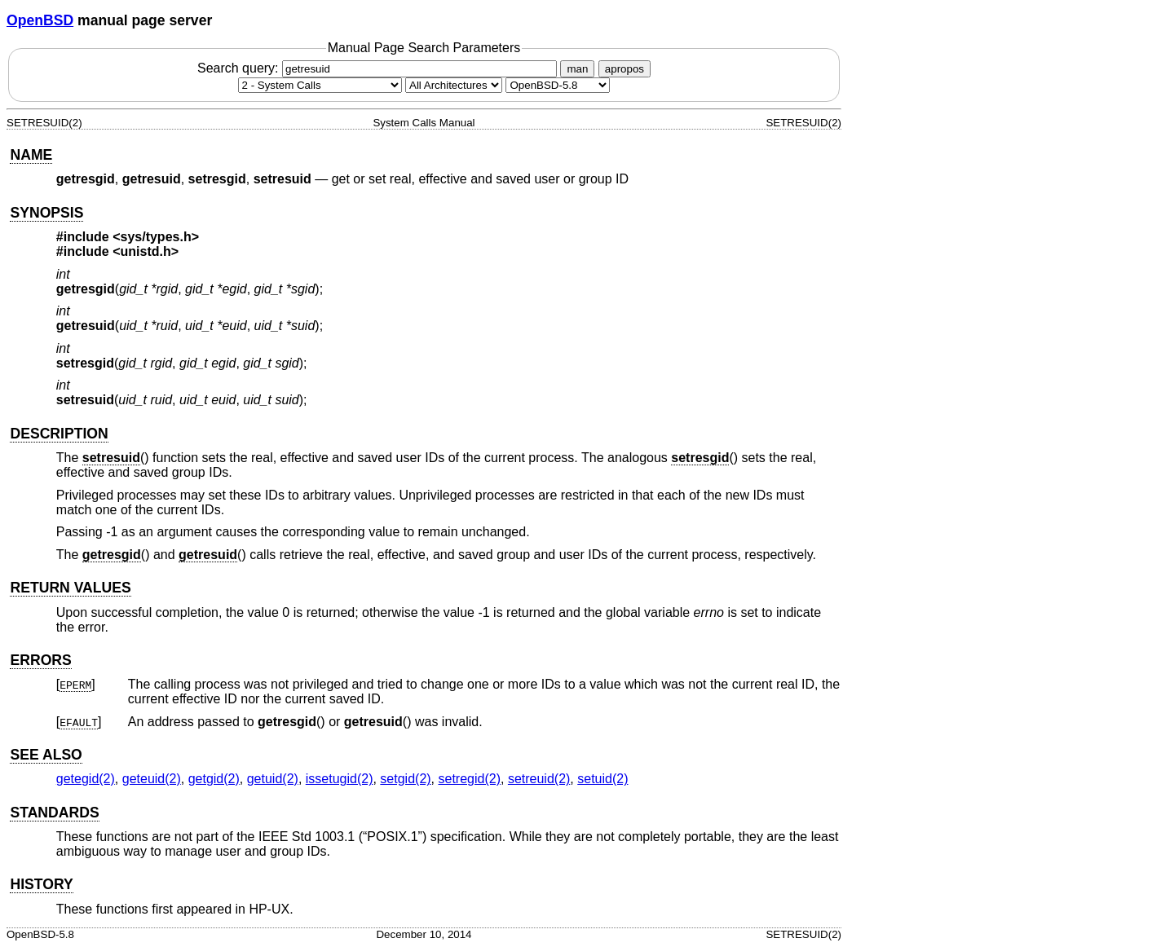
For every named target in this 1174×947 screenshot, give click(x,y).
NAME (31, 155)
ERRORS (40, 660)
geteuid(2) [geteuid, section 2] (151, 779)
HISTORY (41, 884)
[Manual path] (557, 85)
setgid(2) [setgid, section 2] (405, 779)
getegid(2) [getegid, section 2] (85, 779)
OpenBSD (40, 20)
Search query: (379, 68)
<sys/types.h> (156, 237)
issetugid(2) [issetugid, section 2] (339, 779)
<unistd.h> (146, 251)
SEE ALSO (46, 755)
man (577, 69)
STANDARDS (54, 812)
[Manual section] (320, 85)
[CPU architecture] (453, 85)
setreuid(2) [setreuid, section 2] (539, 779)
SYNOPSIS (46, 213)
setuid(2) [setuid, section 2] (602, 779)
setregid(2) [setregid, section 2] (470, 779)
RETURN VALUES (70, 587)
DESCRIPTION (59, 433)
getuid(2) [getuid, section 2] (272, 779)
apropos (624, 69)
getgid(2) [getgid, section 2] (214, 779)
